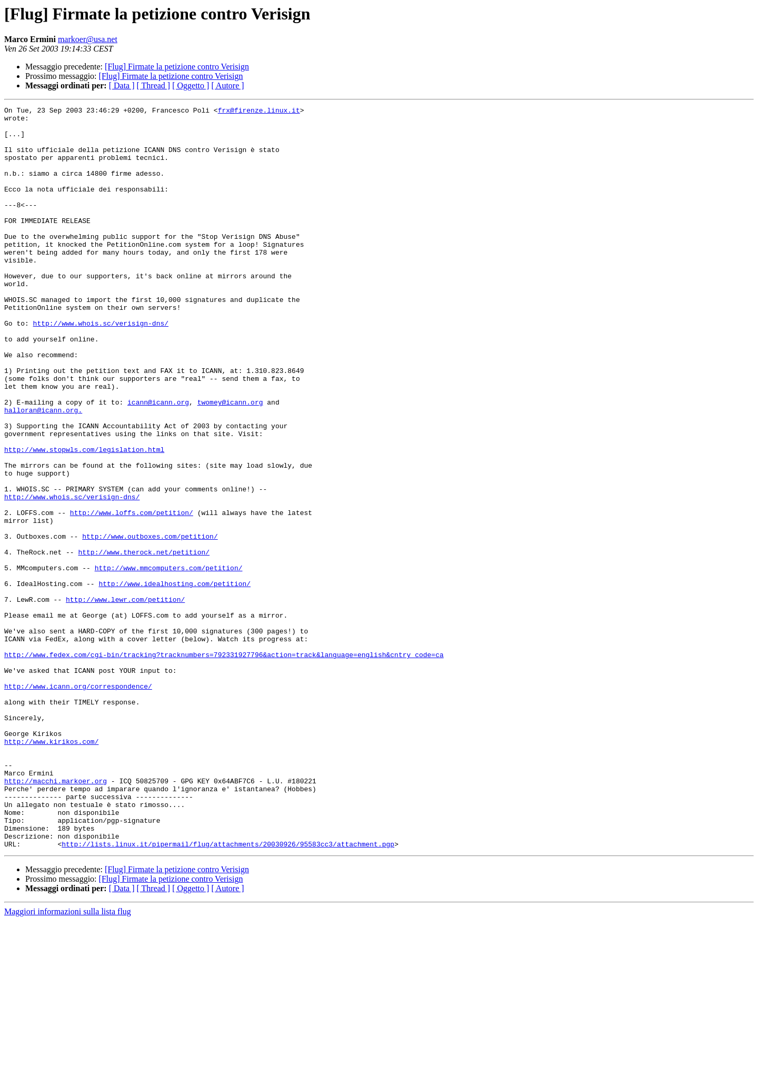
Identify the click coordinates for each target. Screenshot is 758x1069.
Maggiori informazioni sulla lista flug (67, 1059)
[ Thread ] (154, 85)
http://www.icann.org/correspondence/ (78, 803)
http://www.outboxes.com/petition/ (149, 623)
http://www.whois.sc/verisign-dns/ (100, 367)
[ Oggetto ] (190, 85)
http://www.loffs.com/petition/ (131, 594)
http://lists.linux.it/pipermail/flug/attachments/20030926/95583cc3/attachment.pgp (228, 992)
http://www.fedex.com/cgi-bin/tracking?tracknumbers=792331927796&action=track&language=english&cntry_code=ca (224, 765)
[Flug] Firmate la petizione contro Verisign (177, 66)
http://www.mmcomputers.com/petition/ (169, 660)
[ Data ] (122, 85)
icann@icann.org (158, 462)
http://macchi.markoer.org (55, 916)
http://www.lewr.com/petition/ (125, 698)
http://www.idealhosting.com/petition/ (174, 679)
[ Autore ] (227, 85)
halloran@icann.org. (43, 471)
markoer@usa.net (87, 39)
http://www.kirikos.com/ (51, 869)
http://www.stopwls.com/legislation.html (84, 518)
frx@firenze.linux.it (259, 111)
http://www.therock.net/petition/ (144, 642)
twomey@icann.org (230, 462)
